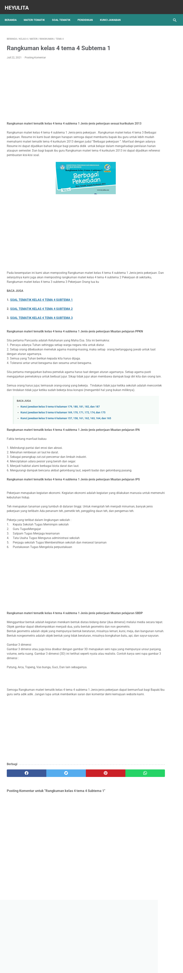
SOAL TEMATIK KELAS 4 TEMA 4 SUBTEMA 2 (41, 324)
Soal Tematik (63, 14)
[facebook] (21, 851)
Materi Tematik (36, 14)
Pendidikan (87, 14)
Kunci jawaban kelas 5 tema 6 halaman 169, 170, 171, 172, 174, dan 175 (63, 441)
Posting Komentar (35, 54)
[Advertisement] (63, 87)
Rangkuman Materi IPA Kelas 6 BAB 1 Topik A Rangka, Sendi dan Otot (152, 202)
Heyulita (19, 4)
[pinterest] (77, 851)
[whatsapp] (105, 851)
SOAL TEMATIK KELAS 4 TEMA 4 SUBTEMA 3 (41, 333)
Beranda (13, 14)
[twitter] (49, 851)
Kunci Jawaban (112, 14)
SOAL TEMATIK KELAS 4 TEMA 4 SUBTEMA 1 (41, 315)
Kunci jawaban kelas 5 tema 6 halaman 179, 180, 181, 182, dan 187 (60, 435)
